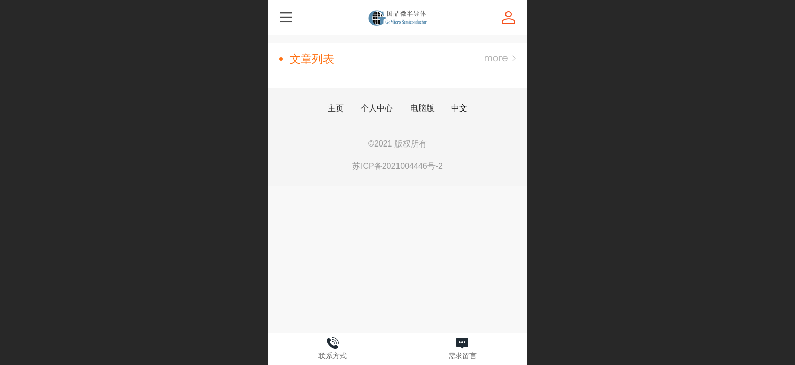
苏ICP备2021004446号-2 (397, 166)
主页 (336, 108)
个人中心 (376, 108)
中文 (459, 108)
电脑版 (422, 108)
